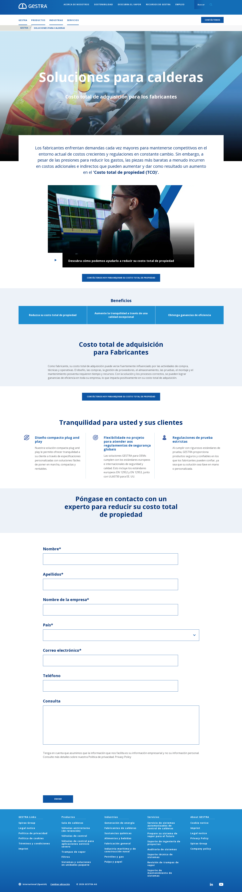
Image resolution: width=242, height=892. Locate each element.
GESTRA (24, 27)
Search (211, 4)
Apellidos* (53, 574)
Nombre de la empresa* (66, 599)
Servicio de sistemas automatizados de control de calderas (161, 825)
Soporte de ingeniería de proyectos (163, 843)
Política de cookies (31, 838)
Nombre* (52, 548)
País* (48, 625)
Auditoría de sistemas (162, 849)
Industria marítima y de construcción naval (120, 850)
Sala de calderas (72, 822)
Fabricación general (117, 843)
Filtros (66, 856)
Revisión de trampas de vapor (163, 864)
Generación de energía (119, 822)
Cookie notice (199, 822)
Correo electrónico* (62, 650)
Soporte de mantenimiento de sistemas (159, 873)
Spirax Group (27, 822)
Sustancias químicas (118, 833)
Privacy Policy (123, 757)
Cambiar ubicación (60, 884)
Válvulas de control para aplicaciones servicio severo (78, 843)
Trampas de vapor (74, 851)
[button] (121, 226)
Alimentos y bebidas (117, 838)
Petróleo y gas (114, 856)
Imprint (23, 848)
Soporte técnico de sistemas (160, 856)
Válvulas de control (74, 835)
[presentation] (56, 777)
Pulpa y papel (113, 861)
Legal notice (27, 828)
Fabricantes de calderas (120, 828)
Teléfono (52, 675)
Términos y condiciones (34, 843)
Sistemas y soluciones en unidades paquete (76, 863)
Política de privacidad (33, 833)
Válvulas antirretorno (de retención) (76, 829)
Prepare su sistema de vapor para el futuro (162, 835)
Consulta (51, 701)
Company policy (200, 848)
